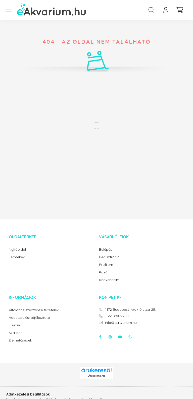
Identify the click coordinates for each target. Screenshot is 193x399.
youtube (120, 337)
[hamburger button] (9, 10)
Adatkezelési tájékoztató (29, 318)
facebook (100, 337)
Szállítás (15, 333)
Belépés (105, 249)
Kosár (104, 272)
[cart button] (180, 10)
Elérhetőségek (20, 340)
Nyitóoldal (17, 249)
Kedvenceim (109, 280)
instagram (110, 337)
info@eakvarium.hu (121, 323)
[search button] (152, 10)
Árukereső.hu (96, 375)
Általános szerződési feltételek (34, 310)
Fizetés (14, 325)
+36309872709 (117, 316)
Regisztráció (109, 257)
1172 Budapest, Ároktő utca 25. (130, 309)
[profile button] (166, 10)
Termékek (17, 257)
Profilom (106, 265)
